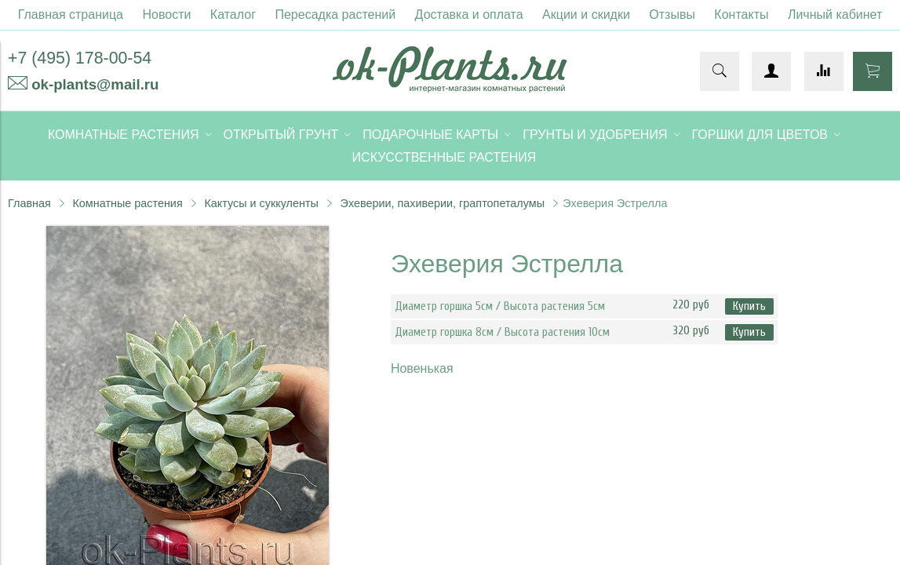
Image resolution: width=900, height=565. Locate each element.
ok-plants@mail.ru (95, 84)
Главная (29, 203)
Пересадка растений (335, 14)
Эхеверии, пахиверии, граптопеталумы (443, 203)
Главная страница (70, 14)
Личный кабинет (835, 14)
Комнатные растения (127, 203)
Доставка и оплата (469, 14)
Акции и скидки (586, 14)
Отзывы (672, 14)
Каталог (233, 14)
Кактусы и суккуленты (261, 203)
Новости (166, 14)
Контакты (741, 14)
